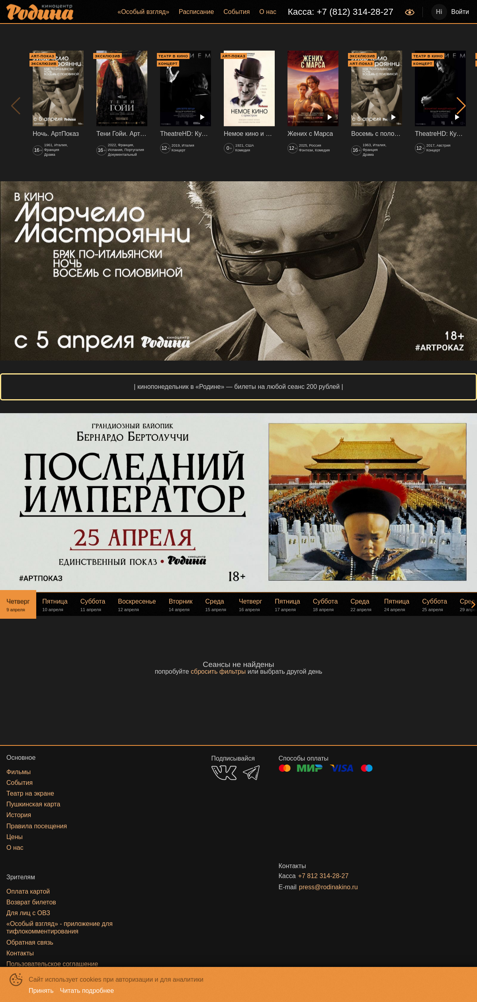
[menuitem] (143, 12)
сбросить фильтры (218, 671)
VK (224, 772)
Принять (41, 990)
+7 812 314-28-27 (323, 876)
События (236, 11)
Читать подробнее (87, 990)
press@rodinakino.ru (328, 887)
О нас (267, 11)
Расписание (196, 11)
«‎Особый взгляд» (143, 11)
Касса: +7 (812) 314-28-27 (340, 12)
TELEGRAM (251, 772)
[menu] (240, 12)
